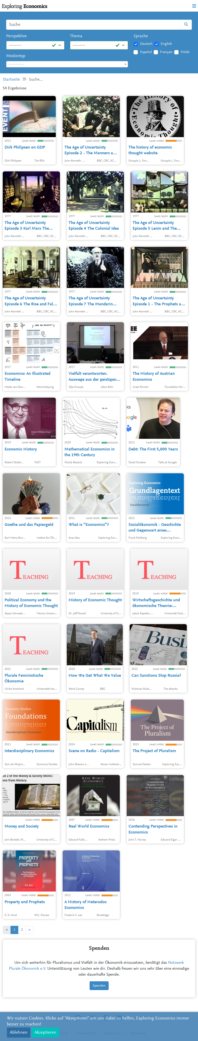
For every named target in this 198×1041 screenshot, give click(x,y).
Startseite (11, 79)
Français (166, 52)
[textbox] (67, 64)
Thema (76, 36)
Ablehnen (18, 1032)
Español (146, 52)
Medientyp (15, 56)
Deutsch (146, 44)
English (166, 44)
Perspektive (16, 36)
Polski (185, 52)
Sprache (141, 36)
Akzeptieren (45, 1032)
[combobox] (67, 64)
